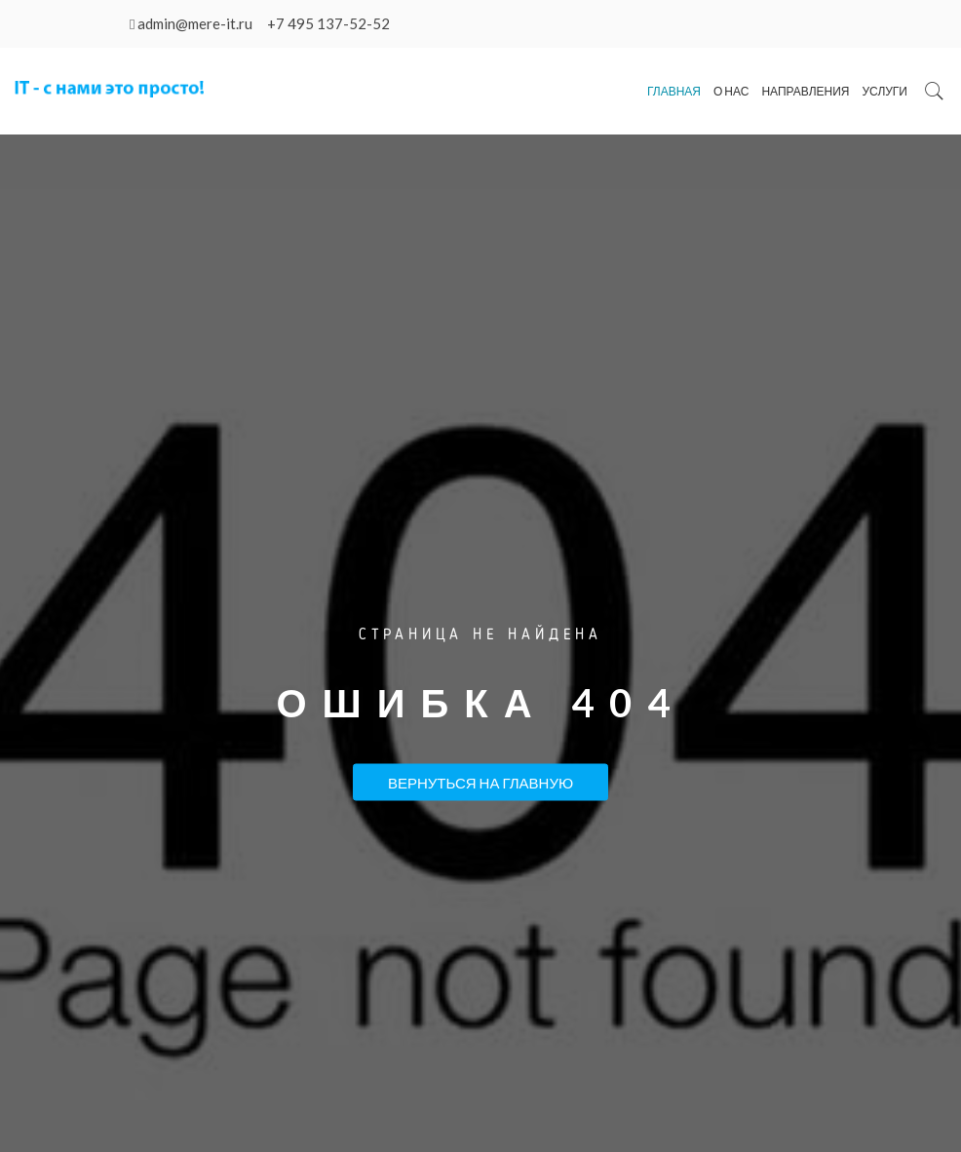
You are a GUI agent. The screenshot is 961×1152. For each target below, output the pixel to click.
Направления (805, 91)
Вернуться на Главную (480, 782)
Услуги (884, 91)
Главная (674, 91)
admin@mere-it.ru (194, 23)
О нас (731, 91)
